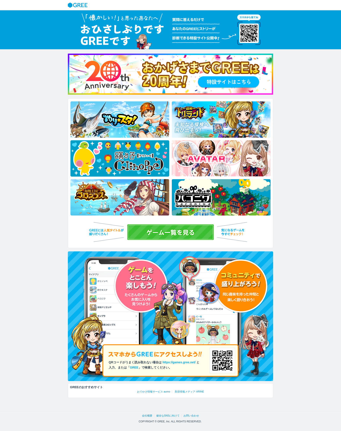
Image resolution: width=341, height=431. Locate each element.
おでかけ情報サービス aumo (153, 391)
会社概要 (147, 415)
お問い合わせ (191, 415)
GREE (78, 5)
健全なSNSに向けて (168, 415)
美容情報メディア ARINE (189, 391)
